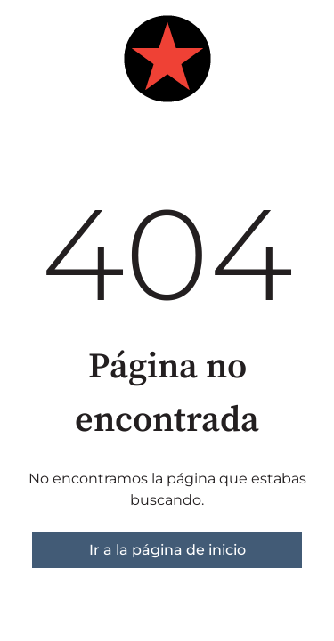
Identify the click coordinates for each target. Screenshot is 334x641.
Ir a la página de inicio (167, 549)
